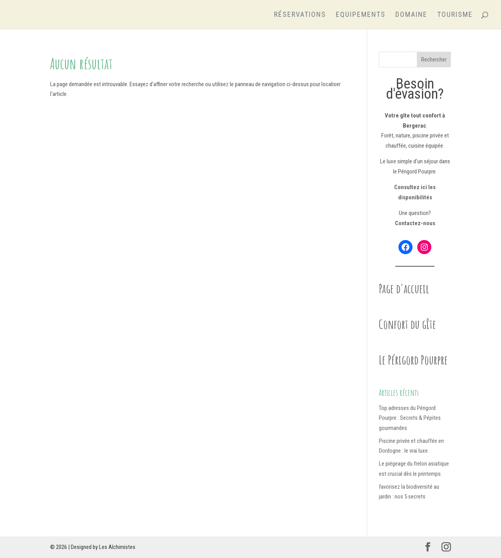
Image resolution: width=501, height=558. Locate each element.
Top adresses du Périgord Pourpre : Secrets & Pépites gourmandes (410, 418)
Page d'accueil (404, 288)
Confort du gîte (407, 324)
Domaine (411, 15)
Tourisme (455, 15)
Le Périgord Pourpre (413, 360)
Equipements (361, 15)
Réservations (300, 15)
